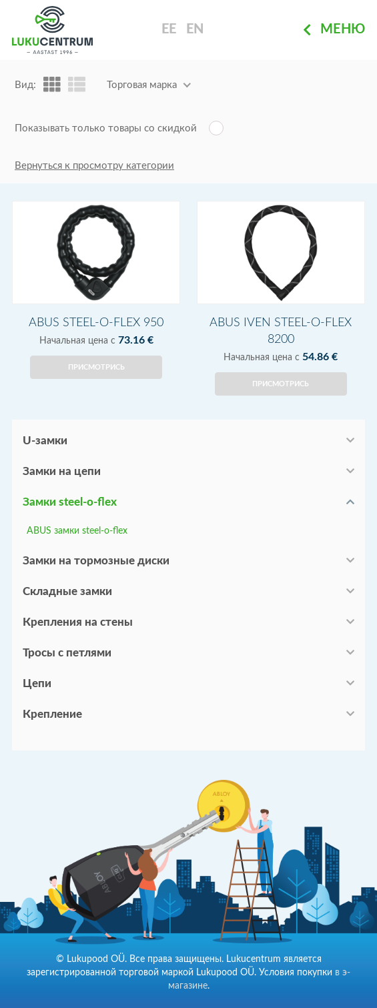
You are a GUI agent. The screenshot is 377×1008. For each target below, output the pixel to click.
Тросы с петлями (67, 652)
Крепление (52, 714)
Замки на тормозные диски (96, 560)
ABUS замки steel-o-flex (77, 531)
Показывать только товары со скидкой (106, 128)
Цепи (37, 683)
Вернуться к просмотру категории (94, 166)
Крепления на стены (78, 622)
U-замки (45, 440)
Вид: (25, 85)
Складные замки (67, 591)
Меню (334, 30)
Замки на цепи (62, 471)
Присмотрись (96, 367)
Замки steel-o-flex (70, 502)
